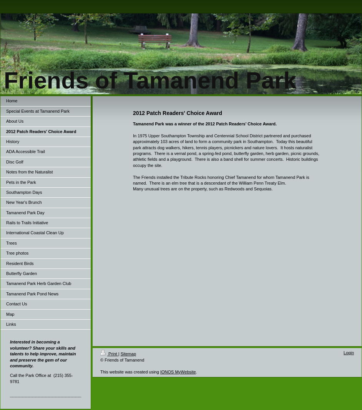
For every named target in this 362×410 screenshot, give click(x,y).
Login (349, 352)
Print (109, 354)
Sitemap (128, 354)
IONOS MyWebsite (178, 372)
